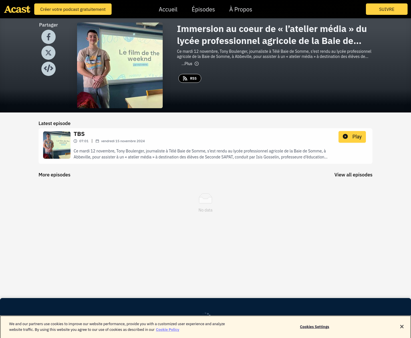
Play (352, 137)
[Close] (402, 328)
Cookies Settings (314, 328)
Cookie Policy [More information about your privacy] (167, 331)
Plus (190, 64)
